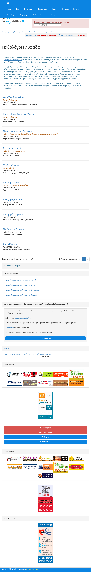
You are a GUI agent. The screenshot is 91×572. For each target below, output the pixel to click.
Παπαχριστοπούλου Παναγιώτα (18, 131)
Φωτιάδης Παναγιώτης (14, 97)
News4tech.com (32, 569)
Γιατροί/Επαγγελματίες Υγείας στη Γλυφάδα (21, 280)
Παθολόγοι (55, 32)
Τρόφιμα (55, 15)
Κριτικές (6, 349)
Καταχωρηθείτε (45, 338)
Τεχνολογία (11, 15)
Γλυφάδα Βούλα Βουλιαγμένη (32, 32)
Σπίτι (18, 9)
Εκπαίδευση (29, 9)
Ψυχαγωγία (25, 15)
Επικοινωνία (45, 441)
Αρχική (29, 35)
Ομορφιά (66, 9)
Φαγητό (55, 9)
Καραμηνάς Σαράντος (13, 214)
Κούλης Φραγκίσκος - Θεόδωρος (18, 114)
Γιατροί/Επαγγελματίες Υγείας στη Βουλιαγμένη (22, 290)
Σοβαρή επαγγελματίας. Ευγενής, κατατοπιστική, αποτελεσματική (27, 354)
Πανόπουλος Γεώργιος (14, 229)
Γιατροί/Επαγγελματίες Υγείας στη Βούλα (20, 285)
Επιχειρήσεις (43, 9)
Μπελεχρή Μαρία (11, 165)
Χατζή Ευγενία (10, 244)
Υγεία (9, 9)
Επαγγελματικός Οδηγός (11, 32)
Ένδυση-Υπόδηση (40, 15)
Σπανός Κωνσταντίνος (13, 148)
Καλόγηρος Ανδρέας (12, 199)
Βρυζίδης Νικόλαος (12, 182)
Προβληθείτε (45, 428)
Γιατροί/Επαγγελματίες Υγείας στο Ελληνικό (21, 295)
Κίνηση (76, 9)
